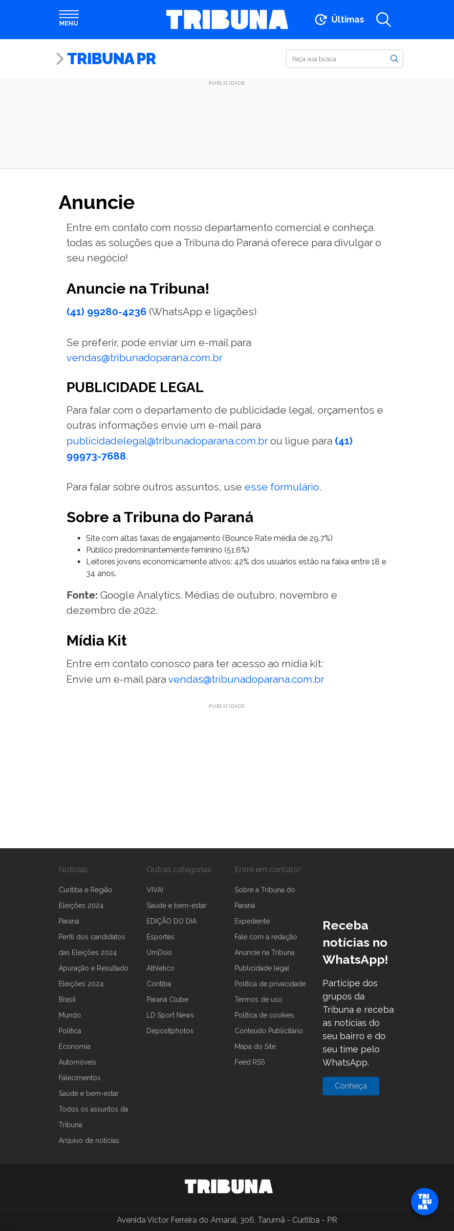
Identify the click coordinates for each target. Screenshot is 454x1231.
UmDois (159, 952)
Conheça (351, 1086)
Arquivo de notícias (89, 1140)
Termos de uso (258, 999)
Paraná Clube (167, 999)
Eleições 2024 (81, 905)
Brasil (67, 999)
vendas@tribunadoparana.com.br (144, 357)
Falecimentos (80, 1078)
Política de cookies (264, 1015)
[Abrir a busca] (383, 19)
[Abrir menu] (69, 19)
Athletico (160, 968)
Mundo (70, 1015)
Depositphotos (170, 1031)
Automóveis (77, 1062)
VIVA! (155, 890)
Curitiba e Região (85, 890)
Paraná (69, 921)
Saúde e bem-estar (89, 1093)
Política (70, 1031)
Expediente (252, 921)
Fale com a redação (266, 937)
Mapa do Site (255, 1046)
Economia (74, 1046)
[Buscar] (344, 58)
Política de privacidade (270, 984)
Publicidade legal (262, 968)
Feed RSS (250, 1062)
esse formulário (281, 487)
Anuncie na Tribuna (265, 952)
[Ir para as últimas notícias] (338, 19)
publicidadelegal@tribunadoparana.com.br (167, 441)
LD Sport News (170, 1015)
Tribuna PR (111, 58)
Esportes (160, 937)
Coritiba (159, 984)
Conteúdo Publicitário (269, 1031)
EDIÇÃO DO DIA (171, 921)
